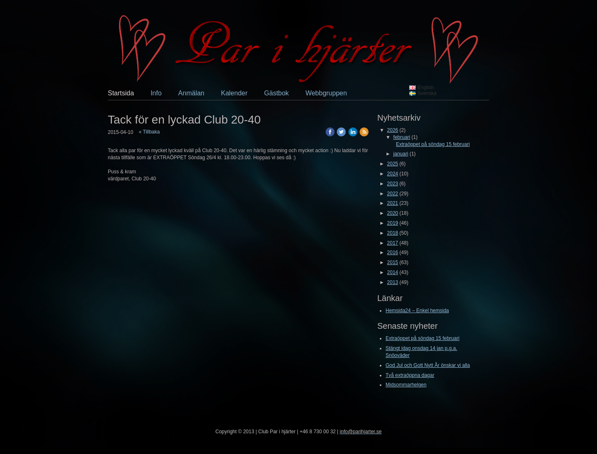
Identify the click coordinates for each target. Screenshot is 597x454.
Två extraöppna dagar (410, 375)
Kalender (234, 93)
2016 (392, 252)
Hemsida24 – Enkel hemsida (417, 310)
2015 (392, 262)
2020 (392, 213)
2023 (392, 184)
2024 (392, 174)
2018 (392, 233)
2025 (392, 164)
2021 (392, 203)
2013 (392, 282)
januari (400, 154)
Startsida (121, 93)
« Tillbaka (149, 132)
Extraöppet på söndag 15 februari (433, 144)
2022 (392, 194)
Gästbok (276, 93)
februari (401, 137)
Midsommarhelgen (406, 385)
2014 (392, 272)
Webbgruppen (326, 93)
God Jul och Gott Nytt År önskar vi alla (428, 365)
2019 (392, 223)
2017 (392, 243)
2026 (392, 130)
